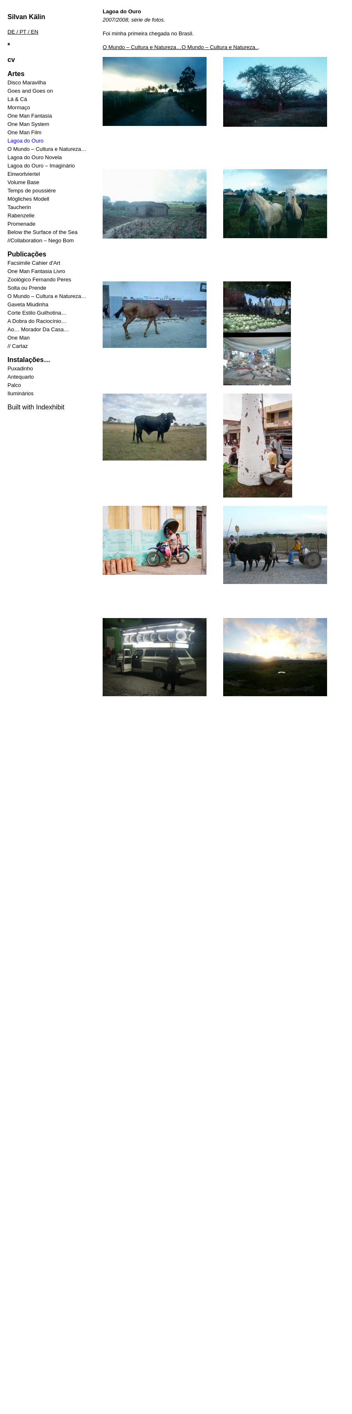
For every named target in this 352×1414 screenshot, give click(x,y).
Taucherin (19, 207)
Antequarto (20, 377)
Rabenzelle (20, 215)
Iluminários (20, 393)
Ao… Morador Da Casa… (38, 329)
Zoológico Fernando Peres (39, 279)
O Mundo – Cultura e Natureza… (46, 149)
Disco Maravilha (26, 82)
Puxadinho (20, 368)
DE (11, 32)
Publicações (26, 254)
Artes (16, 73)
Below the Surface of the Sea (42, 232)
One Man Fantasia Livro (36, 271)
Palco (14, 385)
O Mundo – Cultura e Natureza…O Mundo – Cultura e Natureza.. (180, 47)
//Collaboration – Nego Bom (40, 240)
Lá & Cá (17, 99)
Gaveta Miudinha (27, 304)
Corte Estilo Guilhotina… (36, 313)
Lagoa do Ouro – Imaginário (41, 166)
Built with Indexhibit (35, 407)
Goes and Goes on (30, 91)
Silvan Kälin (26, 16)
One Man (18, 338)
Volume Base (23, 182)
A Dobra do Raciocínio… (36, 321)
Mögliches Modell (28, 199)
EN (34, 32)
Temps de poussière (31, 190)
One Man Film (24, 132)
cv (11, 59)
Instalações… (28, 359)
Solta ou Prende (26, 288)
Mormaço (18, 107)
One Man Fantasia (29, 116)
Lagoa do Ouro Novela (34, 157)
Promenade (21, 224)
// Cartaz (17, 346)
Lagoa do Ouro (25, 141)
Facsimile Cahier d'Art (33, 263)
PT (23, 32)
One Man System (28, 124)
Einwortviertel (23, 174)
